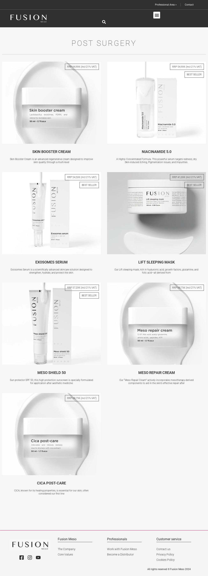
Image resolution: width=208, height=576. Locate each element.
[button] (156, 15)
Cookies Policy (165, 559)
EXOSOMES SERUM (51, 262)
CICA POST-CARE (51, 483)
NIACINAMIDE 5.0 (156, 151)
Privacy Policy (165, 554)
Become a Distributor (120, 554)
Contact (189, 4)
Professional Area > (165, 4)
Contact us (163, 549)
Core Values (65, 554)
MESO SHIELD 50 (51, 372)
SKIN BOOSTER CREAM (51, 151)
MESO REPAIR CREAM (156, 372)
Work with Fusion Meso (122, 549)
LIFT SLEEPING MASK (156, 262)
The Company (66, 549)
